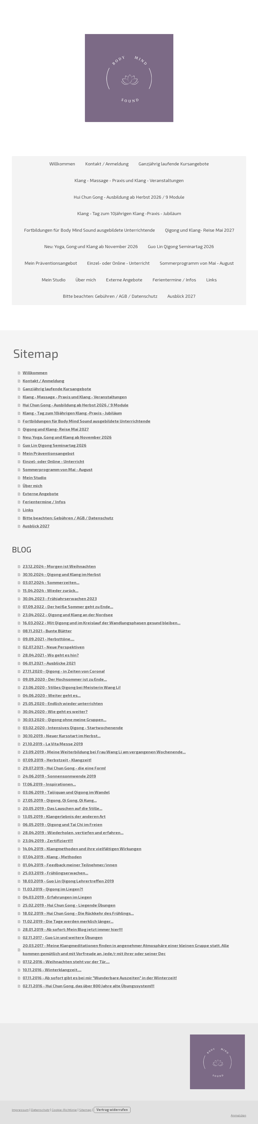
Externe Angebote (124, 279)
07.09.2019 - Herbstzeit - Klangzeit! (57, 759)
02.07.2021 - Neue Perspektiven (53, 646)
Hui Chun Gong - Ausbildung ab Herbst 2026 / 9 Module (129, 197)
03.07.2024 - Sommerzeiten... (51, 582)
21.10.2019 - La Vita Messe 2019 (53, 743)
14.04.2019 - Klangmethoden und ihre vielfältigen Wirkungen (82, 848)
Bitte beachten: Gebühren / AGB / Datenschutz (110, 296)
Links (211, 279)
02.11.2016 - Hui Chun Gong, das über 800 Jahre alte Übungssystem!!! (88, 985)
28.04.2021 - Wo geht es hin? (51, 655)
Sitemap (85, 1110)
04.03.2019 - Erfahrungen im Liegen (57, 897)
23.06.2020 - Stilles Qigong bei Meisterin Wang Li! (72, 687)
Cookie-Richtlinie (64, 1110)
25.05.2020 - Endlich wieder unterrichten (63, 703)
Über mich (86, 279)
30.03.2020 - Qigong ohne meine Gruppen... (64, 719)
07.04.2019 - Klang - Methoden (52, 856)
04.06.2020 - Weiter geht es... (52, 695)
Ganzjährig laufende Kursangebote (174, 163)
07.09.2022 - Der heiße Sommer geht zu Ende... (68, 606)
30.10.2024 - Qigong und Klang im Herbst (62, 574)
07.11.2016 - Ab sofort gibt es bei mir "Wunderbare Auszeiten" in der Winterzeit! (100, 977)
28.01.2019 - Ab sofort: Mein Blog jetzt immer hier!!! (73, 929)
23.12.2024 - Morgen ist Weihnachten (59, 566)
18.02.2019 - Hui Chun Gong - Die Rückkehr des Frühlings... (78, 913)
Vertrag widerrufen (112, 1110)
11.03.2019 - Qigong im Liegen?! (53, 888)
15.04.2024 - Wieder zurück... (50, 590)
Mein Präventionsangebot (50, 263)
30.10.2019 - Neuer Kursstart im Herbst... (62, 735)
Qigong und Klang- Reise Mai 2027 (199, 230)
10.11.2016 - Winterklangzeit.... (52, 969)
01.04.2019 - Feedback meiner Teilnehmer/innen (70, 864)
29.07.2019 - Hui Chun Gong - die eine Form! (64, 767)
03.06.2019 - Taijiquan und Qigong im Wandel (66, 792)
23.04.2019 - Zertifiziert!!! (48, 840)
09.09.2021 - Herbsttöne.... (48, 638)
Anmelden (238, 1115)
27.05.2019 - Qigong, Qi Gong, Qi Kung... (60, 800)
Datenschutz (40, 1110)
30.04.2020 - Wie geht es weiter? (55, 711)
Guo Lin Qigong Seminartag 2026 (181, 246)
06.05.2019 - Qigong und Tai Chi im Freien (62, 824)
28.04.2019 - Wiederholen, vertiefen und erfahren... (73, 832)
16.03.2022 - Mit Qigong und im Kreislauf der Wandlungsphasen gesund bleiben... (101, 622)
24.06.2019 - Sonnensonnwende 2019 (59, 776)
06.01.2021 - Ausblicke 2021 (49, 663)
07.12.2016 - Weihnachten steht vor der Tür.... (66, 961)
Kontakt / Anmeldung (106, 163)
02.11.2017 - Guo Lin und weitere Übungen (63, 937)
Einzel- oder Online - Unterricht (118, 263)
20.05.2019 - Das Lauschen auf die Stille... (62, 808)
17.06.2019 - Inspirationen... (49, 784)
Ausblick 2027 (181, 296)
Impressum (20, 1110)
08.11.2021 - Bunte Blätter (47, 630)
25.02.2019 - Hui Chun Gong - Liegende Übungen (69, 905)
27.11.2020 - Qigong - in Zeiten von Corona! (64, 671)
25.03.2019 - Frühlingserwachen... (55, 872)
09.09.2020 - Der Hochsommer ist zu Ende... (65, 679)
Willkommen (62, 163)
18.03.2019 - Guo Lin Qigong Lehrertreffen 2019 (68, 880)
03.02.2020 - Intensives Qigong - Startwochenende (73, 727)
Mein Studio (54, 279)
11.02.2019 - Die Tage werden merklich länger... (68, 921)
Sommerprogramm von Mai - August (197, 263)
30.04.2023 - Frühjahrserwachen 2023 (60, 598)
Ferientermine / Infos (174, 279)
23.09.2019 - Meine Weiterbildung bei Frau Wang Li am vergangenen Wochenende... (104, 751)
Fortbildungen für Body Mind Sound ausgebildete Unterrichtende (89, 230)
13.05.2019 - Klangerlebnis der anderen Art (64, 816)
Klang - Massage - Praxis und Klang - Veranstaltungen (129, 180)
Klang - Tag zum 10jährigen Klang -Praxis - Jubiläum (129, 213)
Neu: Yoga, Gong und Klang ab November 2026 (91, 246)
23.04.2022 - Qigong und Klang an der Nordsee (68, 614)
